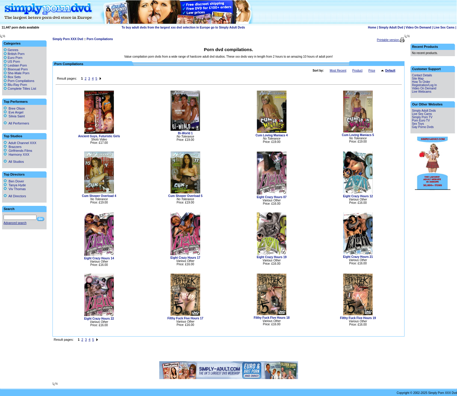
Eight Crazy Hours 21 (358, 256)
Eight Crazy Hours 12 (358, 196)
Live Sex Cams (444, 27)
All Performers (16, 123)
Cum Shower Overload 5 (185, 196)
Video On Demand (418, 27)
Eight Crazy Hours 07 (272, 197)
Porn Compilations (100, 39)
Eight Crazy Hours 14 (99, 258)
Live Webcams (421, 91)
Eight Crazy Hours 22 (99, 318)
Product (357, 70)
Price (371, 70)
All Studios (14, 161)
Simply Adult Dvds (424, 110)
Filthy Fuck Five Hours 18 (271, 317)
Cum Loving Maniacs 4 (272, 135)
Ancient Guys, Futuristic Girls (99, 136)
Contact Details (422, 75)
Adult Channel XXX (20, 143)
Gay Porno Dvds (423, 127)
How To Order (421, 81)
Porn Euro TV (421, 120)
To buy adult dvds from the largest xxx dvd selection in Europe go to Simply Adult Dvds (183, 27)
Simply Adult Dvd (391, 27)
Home (372, 27)
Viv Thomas (15, 189)
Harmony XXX (16, 154)
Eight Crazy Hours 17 (185, 257)
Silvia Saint (14, 116)
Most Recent (338, 70)
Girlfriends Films (18, 150)
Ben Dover (14, 181)
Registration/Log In (424, 85)
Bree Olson (14, 108)
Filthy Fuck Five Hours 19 (358, 318)
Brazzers (13, 147)
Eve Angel (13, 112)
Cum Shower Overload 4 (99, 196)
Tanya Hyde (15, 185)
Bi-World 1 (185, 133)
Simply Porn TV (422, 117)
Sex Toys (418, 123)
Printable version (388, 40)
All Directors (15, 196)
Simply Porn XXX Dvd (67, 39)
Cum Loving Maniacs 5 (358, 135)
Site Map (417, 78)
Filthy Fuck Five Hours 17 (185, 318)
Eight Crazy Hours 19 (272, 257)
